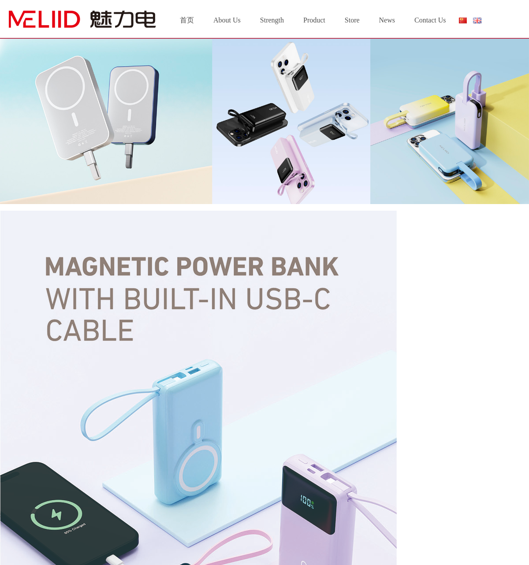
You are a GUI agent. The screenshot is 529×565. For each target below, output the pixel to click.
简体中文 (462, 22)
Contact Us (430, 20)
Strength (272, 20)
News (387, 20)
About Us (227, 20)
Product (314, 20)
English (477, 20)
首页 (187, 20)
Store (352, 20)
